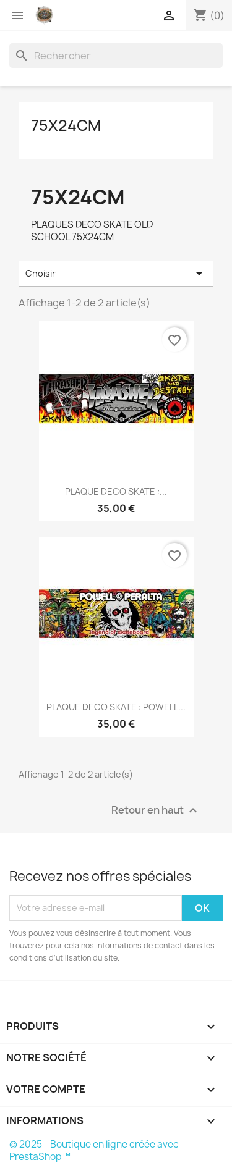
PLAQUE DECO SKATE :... (116, 491)
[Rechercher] (116, 55)
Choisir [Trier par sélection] (116, 273)
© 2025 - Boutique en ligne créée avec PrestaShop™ (94, 1150)
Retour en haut (155, 810)
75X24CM (66, 125)
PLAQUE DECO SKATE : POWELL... (116, 707)
